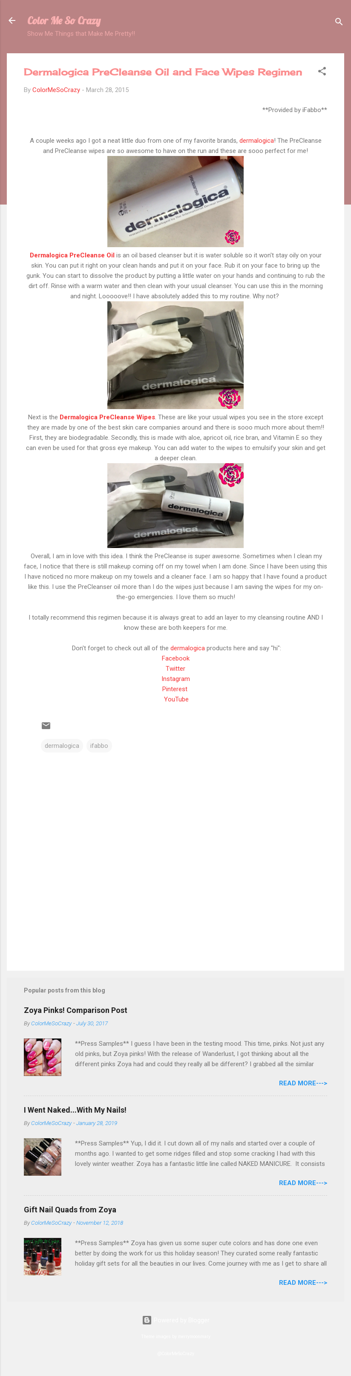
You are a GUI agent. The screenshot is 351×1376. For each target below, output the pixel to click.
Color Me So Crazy (64, 20)
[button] (322, 72)
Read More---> (303, 1083)
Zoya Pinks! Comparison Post (75, 1010)
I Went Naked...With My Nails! (75, 1109)
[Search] (339, 23)
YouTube (176, 699)
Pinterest (175, 689)
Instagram (175, 679)
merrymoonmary (194, 1336)
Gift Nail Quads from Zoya (70, 1209)
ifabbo (99, 746)
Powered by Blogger (176, 1320)
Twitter (175, 668)
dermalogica (256, 140)
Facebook (176, 658)
